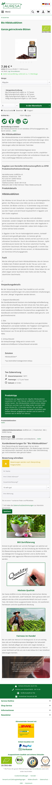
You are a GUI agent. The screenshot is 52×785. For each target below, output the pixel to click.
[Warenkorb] (48, 12)
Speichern (7, 511)
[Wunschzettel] (38, 12)
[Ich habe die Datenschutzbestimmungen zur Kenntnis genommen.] (3, 505)
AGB (21, 783)
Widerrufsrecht (33, 779)
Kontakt (33, 776)
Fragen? (28, 110)
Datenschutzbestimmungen (23, 505)
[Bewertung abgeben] (26, 487)
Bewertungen (6, 437)
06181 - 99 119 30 (34, 689)
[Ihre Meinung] (26, 494)
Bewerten (18, 110)
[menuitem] (6, 12)
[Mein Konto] (43, 12)
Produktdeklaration (8, 420)
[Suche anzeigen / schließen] (32, 12)
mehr (14, 131)
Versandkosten (36, 769)
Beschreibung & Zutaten (10, 127)
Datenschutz (44, 779)
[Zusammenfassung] (26, 482)
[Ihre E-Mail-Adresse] (26, 476)
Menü (5, 11)
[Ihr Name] (26, 471)
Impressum (28, 783)
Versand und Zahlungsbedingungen (13, 779)
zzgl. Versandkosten (14, 71)
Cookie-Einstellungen (21, 776)
